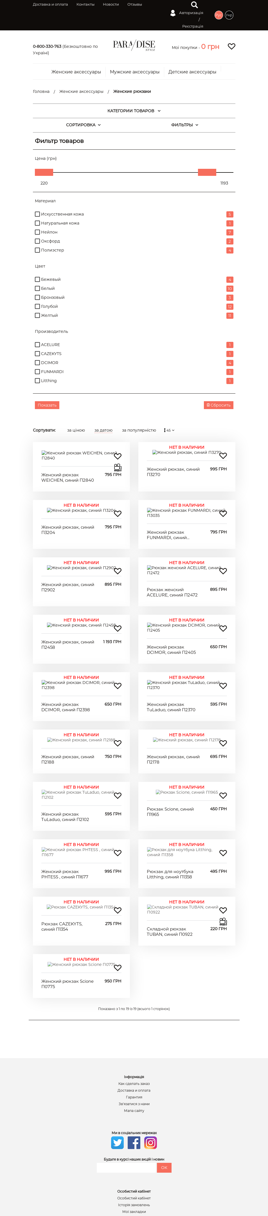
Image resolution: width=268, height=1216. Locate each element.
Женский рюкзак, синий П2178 (173, 704)
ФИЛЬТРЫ (184, 124)
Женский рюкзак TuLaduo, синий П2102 (65, 751)
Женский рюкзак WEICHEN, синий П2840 (67, 467)
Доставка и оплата (50, 4)
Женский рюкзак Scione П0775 (67, 894)
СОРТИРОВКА (83, 124)
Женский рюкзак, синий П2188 (67, 704)
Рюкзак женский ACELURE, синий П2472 (172, 562)
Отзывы (134, 4)
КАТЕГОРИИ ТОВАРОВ (134, 110)
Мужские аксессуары (135, 72)
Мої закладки (134, 1121)
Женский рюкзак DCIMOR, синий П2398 (65, 656)
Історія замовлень (134, 1115)
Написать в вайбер (137, 1167)
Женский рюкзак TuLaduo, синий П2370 (171, 656)
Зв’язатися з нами (134, 1014)
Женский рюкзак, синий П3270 (173, 466)
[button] (210, 46)
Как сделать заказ (134, 993)
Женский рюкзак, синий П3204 (67, 514)
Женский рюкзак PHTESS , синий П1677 (64, 798)
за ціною (76, 430)
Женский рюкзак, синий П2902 (67, 562)
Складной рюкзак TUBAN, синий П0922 (170, 846)
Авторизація (186, 13)
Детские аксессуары (192, 72)
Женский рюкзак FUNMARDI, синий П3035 (167, 514)
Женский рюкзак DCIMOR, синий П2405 (171, 609)
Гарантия (134, 1007)
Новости (111, 4)
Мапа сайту (134, 1020)
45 (170, 430)
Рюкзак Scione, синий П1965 (170, 751)
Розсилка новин (134, 1128)
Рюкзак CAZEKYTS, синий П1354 (61, 846)
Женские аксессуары (76, 72)
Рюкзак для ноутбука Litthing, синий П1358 (170, 798)
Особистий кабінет (134, 1108)
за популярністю (139, 430)
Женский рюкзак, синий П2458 (67, 609)
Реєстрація (192, 26)
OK (164, 1077)
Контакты (85, 4)
